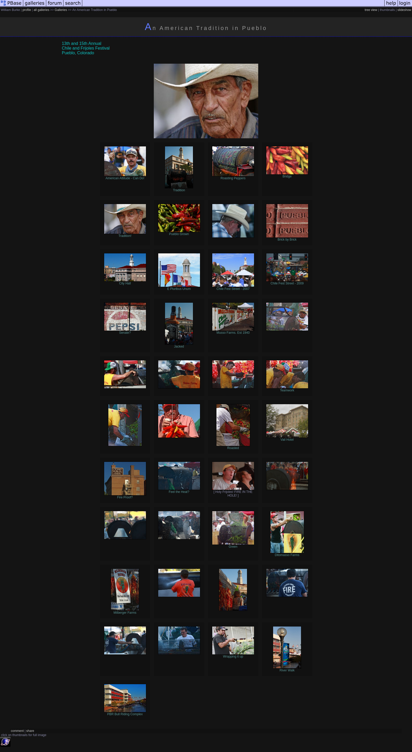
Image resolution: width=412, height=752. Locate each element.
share (30, 731)
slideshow (404, 10)
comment (17, 731)
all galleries (41, 10)
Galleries (61, 10)
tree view (371, 10)
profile (26, 10)
